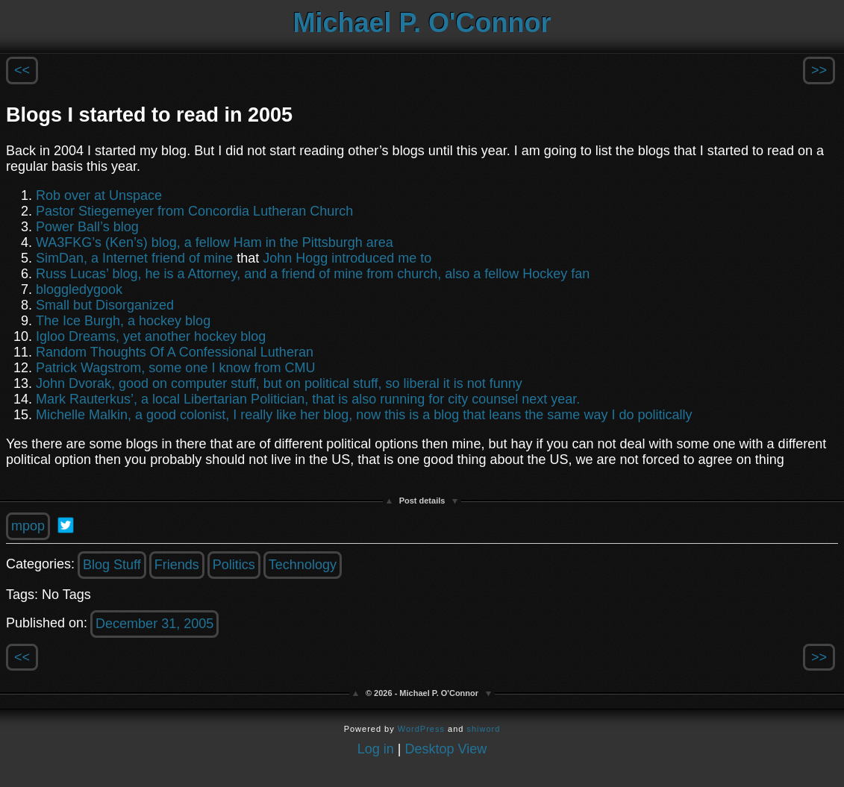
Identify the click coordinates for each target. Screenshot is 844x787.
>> (819, 70)
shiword (483, 728)
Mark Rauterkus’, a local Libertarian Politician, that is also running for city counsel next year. (308, 399)
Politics (234, 564)
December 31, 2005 (154, 623)
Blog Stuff (112, 564)
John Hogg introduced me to (347, 258)
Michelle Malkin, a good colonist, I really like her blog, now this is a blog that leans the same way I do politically (364, 414)
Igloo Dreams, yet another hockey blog (151, 336)
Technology (303, 564)
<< (22, 70)
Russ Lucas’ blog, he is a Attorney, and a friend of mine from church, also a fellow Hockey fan (313, 273)
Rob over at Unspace (99, 195)
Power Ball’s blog (87, 226)
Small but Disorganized (105, 305)
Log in (375, 748)
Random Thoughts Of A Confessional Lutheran (174, 352)
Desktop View (446, 748)
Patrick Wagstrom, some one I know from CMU (175, 367)
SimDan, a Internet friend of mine (134, 258)
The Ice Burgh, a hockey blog (123, 320)
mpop (28, 525)
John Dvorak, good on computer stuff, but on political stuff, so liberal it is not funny (279, 383)
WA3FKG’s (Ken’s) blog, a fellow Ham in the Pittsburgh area (214, 242)
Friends (176, 564)
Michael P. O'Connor (422, 22)
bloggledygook (79, 289)
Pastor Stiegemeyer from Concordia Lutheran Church (194, 211)
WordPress (421, 728)
